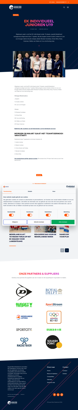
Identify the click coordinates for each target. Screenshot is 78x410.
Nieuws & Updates (53, 373)
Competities (51, 376)
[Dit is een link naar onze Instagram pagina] (61, 394)
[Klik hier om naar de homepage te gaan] (15, 7)
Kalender (50, 379)
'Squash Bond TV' (62, 2)
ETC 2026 (52, 2)
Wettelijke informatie (13, 394)
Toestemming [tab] (7, 191)
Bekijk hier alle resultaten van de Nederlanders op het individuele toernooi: (35, 128)
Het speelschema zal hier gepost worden (25, 158)
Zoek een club (52, 382)
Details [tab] (30, 191)
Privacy (23, 394)
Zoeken (66, 373)
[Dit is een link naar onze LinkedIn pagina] (58, 394)
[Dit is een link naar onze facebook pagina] (54, 394)
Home (49, 370)
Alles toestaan (63, 222)
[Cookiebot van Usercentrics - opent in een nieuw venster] (67, 187)
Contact (66, 370)
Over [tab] (54, 191)
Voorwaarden (11, 396)
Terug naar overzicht (39, 183)
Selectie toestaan (39, 222)
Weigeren (15, 222)
